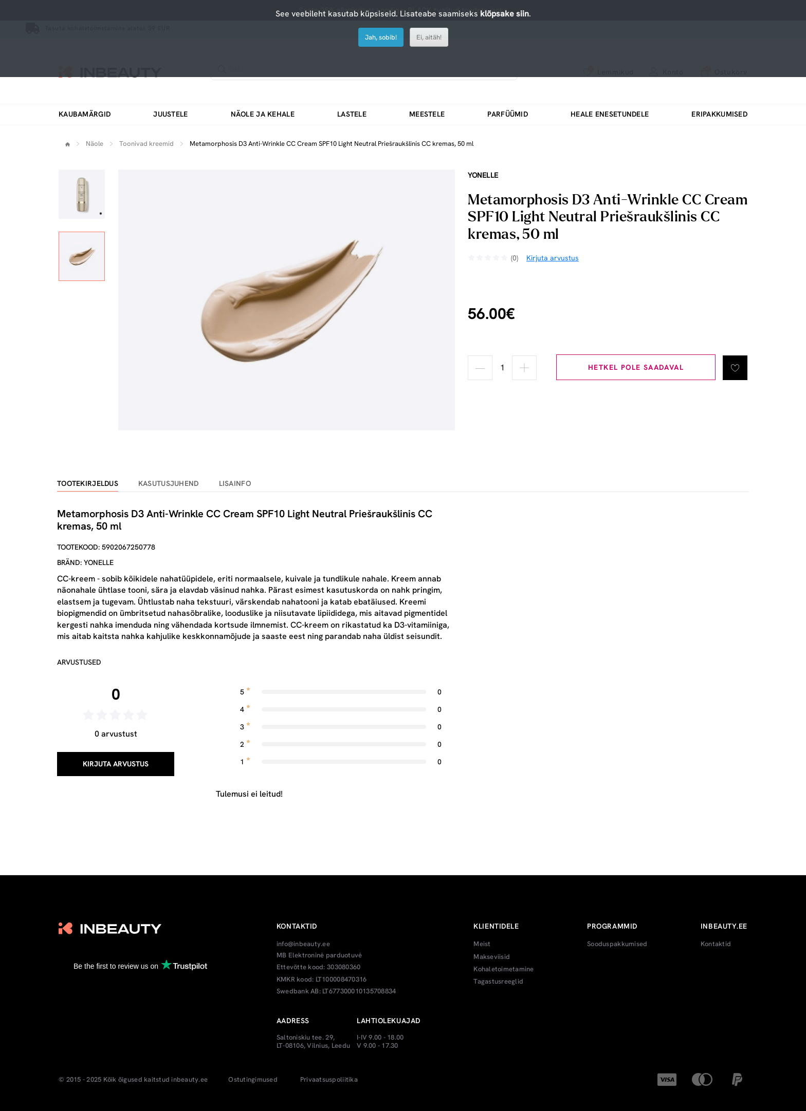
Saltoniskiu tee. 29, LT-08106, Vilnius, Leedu (313, 1041)
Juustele (170, 114)
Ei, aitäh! (429, 37)
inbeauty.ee (189, 1080)
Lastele (352, 114)
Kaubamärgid (85, 114)
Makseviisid (491, 957)
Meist (481, 944)
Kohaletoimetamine (503, 969)
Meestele (427, 114)
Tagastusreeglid (498, 981)
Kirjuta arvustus (116, 763)
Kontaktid (716, 944)
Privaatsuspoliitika (329, 1080)
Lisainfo (235, 483)
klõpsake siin (504, 13)
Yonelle (483, 175)
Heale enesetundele (610, 114)
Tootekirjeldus (87, 483)
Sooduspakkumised (617, 944)
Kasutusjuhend (168, 483)
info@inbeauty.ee (303, 944)
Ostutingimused (253, 1080)
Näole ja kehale (263, 114)
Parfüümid (507, 114)
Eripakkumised (719, 114)
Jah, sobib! (381, 37)
